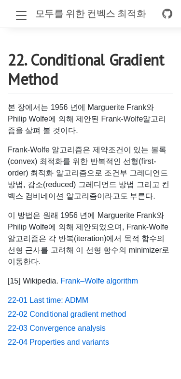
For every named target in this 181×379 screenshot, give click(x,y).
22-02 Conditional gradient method (67, 314)
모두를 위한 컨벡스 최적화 (90, 13)
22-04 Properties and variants (58, 342)
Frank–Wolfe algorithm (99, 281)
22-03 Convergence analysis (57, 328)
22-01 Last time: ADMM (48, 300)
